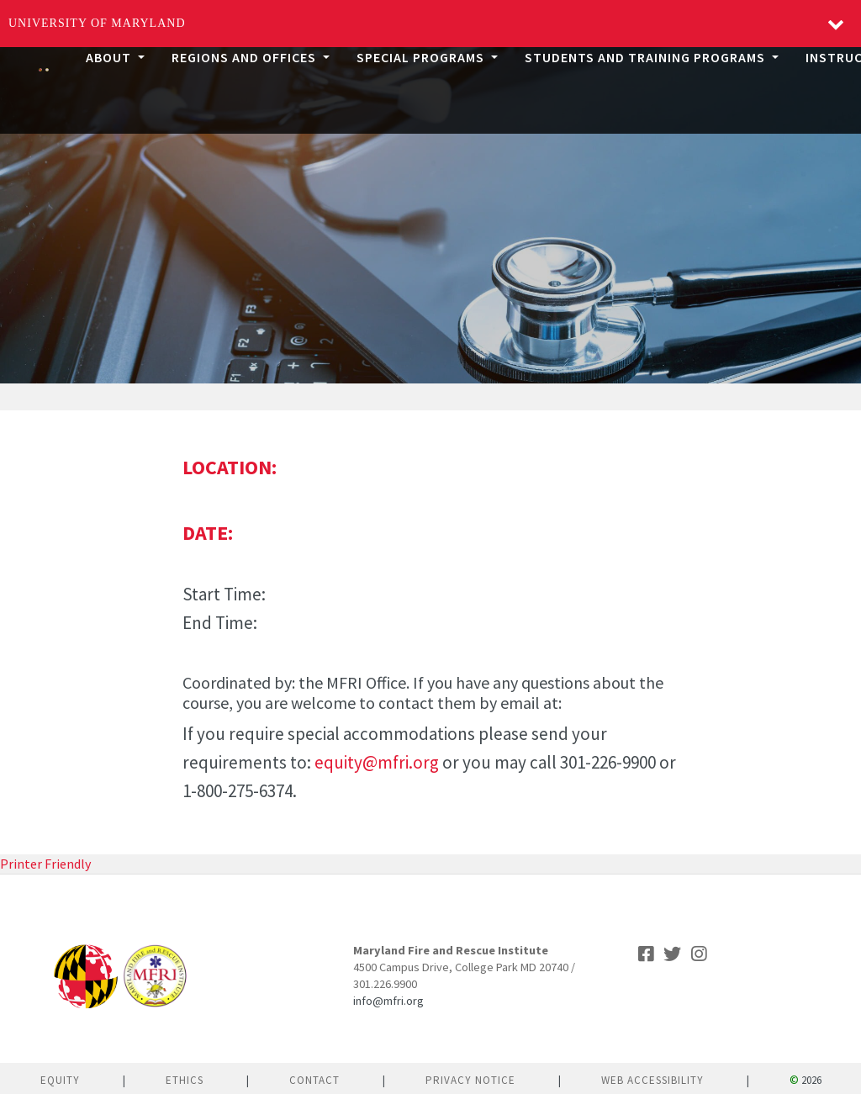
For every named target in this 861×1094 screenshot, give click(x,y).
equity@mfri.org (376, 762)
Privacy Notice (470, 1080)
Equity (60, 1080)
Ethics (184, 1080)
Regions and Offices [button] (246, 57)
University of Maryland (97, 23)
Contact (314, 1080)
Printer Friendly (45, 863)
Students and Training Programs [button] (647, 57)
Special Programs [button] (422, 57)
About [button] (110, 57)
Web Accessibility (652, 1080)
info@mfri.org (388, 1000)
